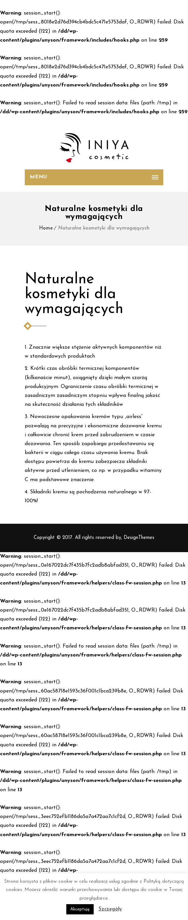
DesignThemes (139, 537)
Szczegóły (110, 909)
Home (46, 228)
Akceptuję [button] (80, 909)
